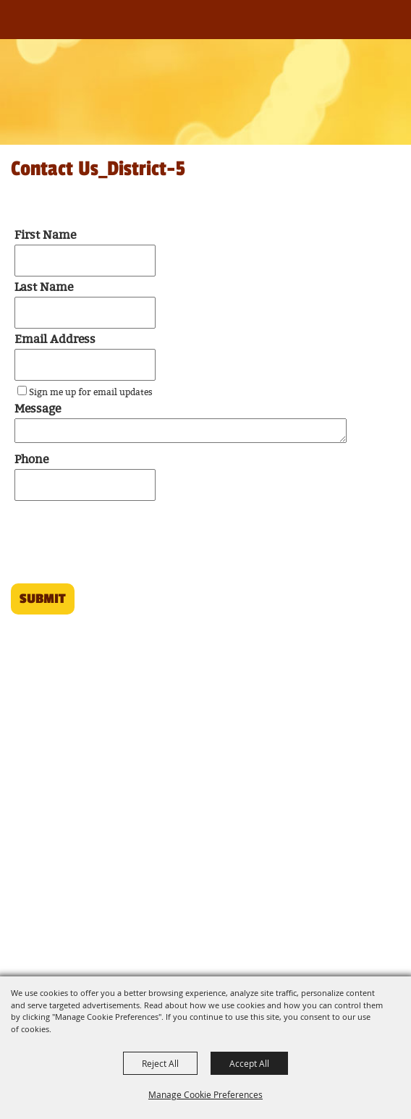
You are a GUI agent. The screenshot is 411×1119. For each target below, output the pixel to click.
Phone (31, 460)
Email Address (55, 340)
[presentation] (116, 546)
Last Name (43, 288)
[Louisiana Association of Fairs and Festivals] (35, 27)
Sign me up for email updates (91, 392)
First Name (45, 235)
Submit (43, 599)
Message (37, 409)
